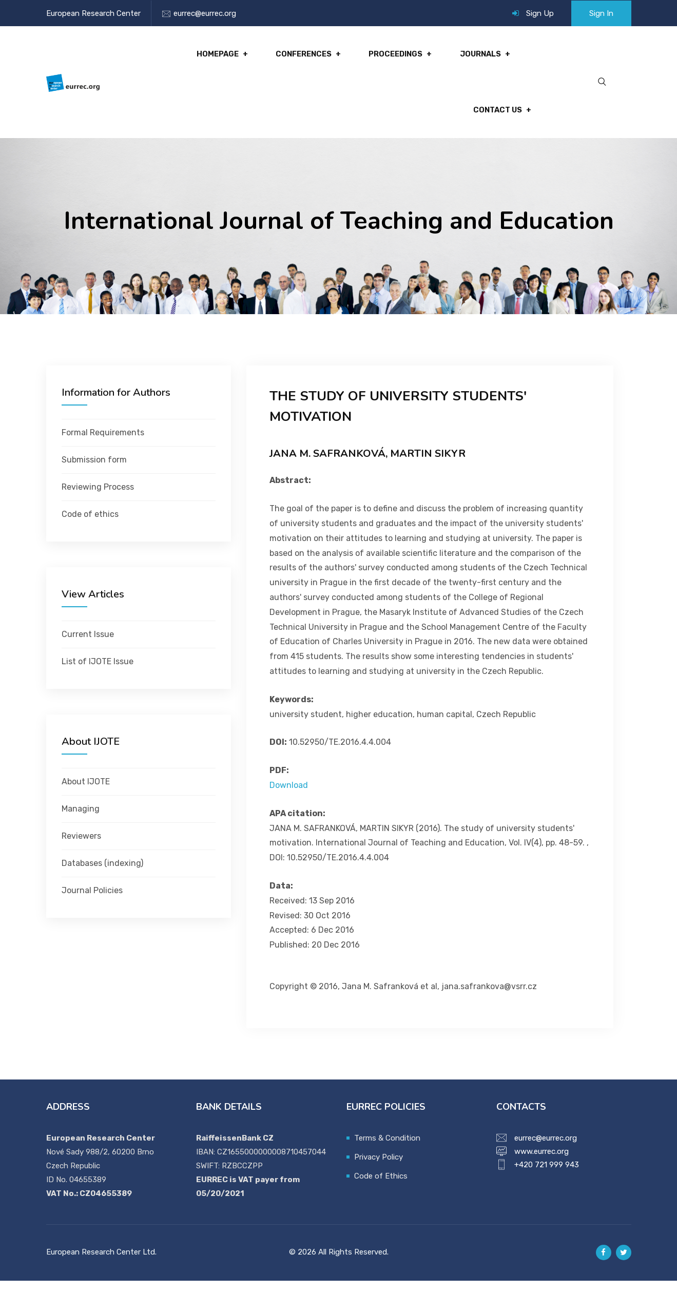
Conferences (308, 57)
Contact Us (496, 118)
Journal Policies (92, 902)
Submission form (94, 471)
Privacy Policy (378, 1168)
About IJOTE (86, 793)
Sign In (601, 13)
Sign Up (540, 13)
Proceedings (398, 57)
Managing (81, 820)
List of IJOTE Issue (97, 673)
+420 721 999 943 (546, 1176)
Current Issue (88, 645)
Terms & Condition (387, 1149)
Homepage (224, 57)
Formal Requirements (103, 444)
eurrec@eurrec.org (204, 13)
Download (288, 796)
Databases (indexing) (102, 874)
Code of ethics (90, 525)
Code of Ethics (381, 1187)
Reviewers (81, 847)
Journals (481, 57)
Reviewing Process (98, 498)
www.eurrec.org (541, 1162)
